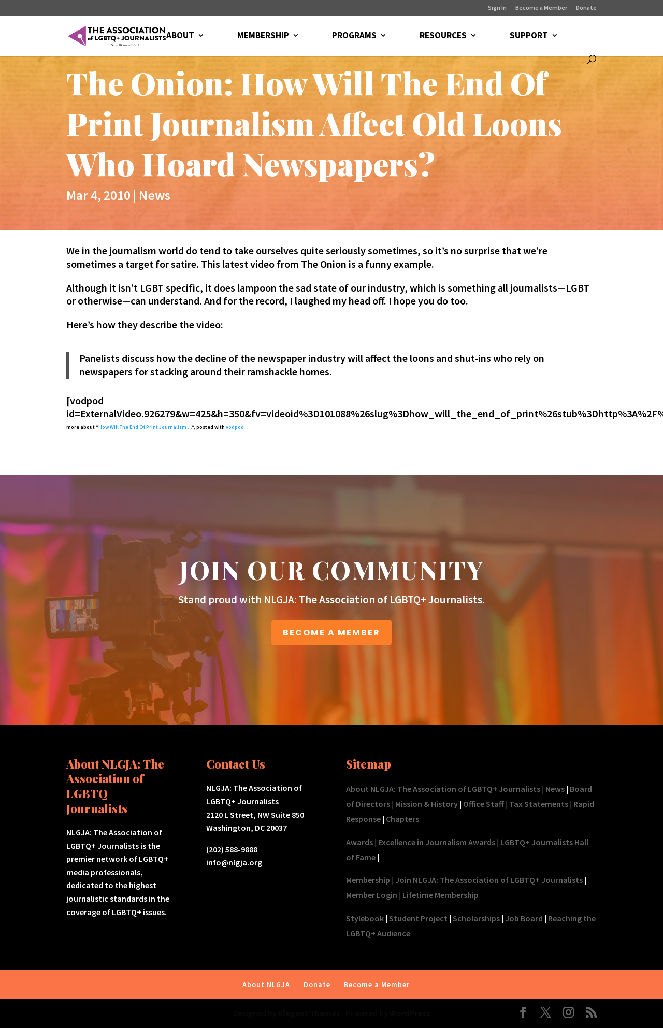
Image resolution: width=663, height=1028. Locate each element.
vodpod (235, 427)
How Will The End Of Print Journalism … (145, 427)
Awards (359, 842)
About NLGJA (266, 984)
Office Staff (483, 804)
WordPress (410, 1013)
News (154, 195)
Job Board (524, 918)
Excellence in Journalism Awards (436, 842)
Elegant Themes (309, 1013)
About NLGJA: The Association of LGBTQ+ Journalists (443, 789)
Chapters (402, 819)
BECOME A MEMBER (331, 633)
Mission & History (426, 804)
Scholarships (476, 918)
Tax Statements (538, 804)
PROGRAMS (354, 36)
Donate (586, 8)
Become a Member (541, 8)
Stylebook (365, 918)
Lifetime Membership (440, 895)
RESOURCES (443, 36)
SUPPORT (529, 36)
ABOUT (180, 36)
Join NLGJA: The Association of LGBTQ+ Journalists (489, 880)
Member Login (371, 895)
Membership (368, 880)
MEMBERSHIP (263, 36)
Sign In (497, 8)
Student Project (418, 918)
